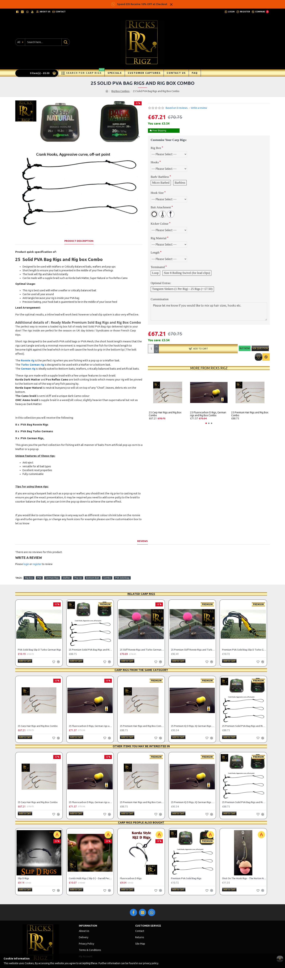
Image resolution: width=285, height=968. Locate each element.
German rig (28, 364)
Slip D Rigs (23, 860)
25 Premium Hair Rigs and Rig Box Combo (249, 414)
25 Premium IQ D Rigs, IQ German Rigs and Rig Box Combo (193, 710)
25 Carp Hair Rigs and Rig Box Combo (165, 414)
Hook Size (157, 193)
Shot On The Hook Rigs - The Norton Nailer (244, 860)
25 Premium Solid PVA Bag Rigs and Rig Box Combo (91, 636)
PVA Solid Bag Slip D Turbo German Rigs (39, 636)
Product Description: (79, 236)
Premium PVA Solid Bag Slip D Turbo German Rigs (244, 636)
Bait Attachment (161, 207)
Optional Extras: (161, 283)
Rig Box (156, 148)
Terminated (158, 267)
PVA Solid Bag (122, 564)
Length (155, 252)
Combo (107, 564)
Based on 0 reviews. (177, 107)
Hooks (155, 162)
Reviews (142, 532)
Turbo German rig (32, 360)
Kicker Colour (159, 223)
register (37, 555)
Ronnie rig (27, 355)
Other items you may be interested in (141, 729)
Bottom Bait (92, 564)
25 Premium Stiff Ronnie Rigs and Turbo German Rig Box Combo (193, 636)
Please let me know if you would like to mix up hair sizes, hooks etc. (209, 311)
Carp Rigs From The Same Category (141, 654)
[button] (206, 423)
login (26, 555)
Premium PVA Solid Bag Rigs (186, 860)
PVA (39, 564)
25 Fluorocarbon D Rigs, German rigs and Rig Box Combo (208, 414)
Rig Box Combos (120, 91)
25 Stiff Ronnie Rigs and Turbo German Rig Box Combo (142, 636)
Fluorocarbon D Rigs (131, 860)
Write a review (199, 107)
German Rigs (52, 564)
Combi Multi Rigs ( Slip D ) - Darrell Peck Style (91, 860)
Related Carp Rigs (141, 580)
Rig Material (158, 238)
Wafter (66, 564)
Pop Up (78, 564)
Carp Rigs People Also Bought (141, 803)
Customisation (159, 299)
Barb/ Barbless (160, 177)
